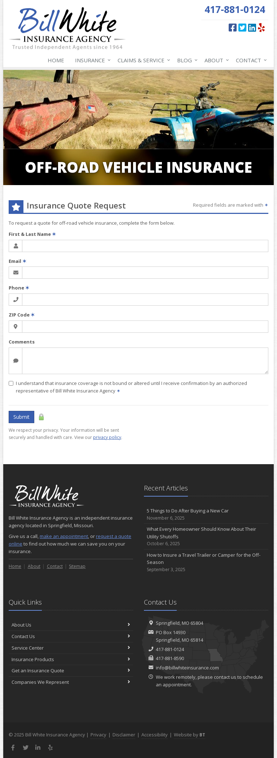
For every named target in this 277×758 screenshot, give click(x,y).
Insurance (91, 60)
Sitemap (77, 566)
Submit (21, 416)
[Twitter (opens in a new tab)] (242, 27)
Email (17, 261)
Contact (250, 60)
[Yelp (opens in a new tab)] (261, 27)
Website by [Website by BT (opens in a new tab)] (189, 734)
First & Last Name (32, 234)
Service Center (71, 648)
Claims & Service (142, 60)
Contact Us (71, 636)
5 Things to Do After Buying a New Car (206, 514)
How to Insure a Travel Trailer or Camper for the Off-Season (206, 562)
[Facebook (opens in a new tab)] (233, 27)
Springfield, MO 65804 (179, 623)
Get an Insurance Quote (71, 670)
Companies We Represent (71, 682)
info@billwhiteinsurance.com (187, 667)
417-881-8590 (170, 658)
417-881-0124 (170, 649)
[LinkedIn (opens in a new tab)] (252, 27)
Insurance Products (71, 659)
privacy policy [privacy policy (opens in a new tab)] (107, 437)
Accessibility (154, 734)
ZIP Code (22, 314)
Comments (22, 341)
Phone (19, 287)
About (215, 60)
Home (56, 60)
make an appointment (64, 536)
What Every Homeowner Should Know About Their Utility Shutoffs (206, 536)
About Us (71, 625)
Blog (186, 60)
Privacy (98, 734)
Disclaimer (124, 734)
